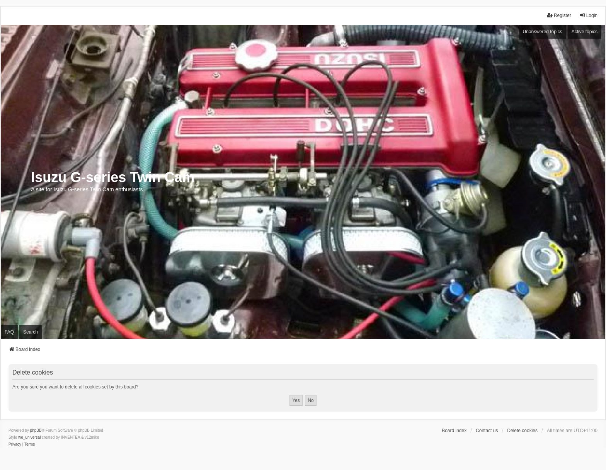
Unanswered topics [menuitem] (542, 31)
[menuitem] (15, 444)
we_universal (29, 437)
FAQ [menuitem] (9, 332)
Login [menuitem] (588, 15)
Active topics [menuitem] (584, 31)
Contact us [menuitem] (487, 430)
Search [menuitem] (30, 332)
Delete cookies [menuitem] (522, 430)
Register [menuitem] (559, 15)
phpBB (36, 430)
